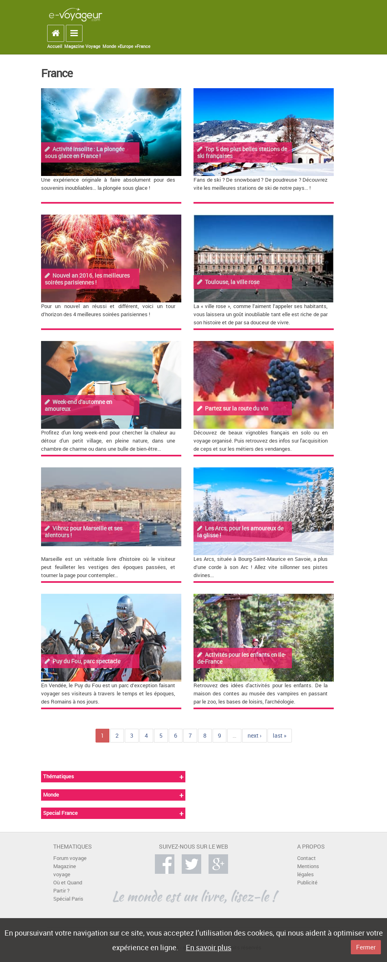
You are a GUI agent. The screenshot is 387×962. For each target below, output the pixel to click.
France (143, 46)
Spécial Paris (68, 898)
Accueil (54, 46)
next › (254, 735)
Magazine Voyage (82, 46)
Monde (51, 794)
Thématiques (58, 776)
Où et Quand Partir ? (67, 886)
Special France (60, 813)
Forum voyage (70, 858)
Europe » (128, 46)
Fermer (366, 947)
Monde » (111, 46)
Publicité (307, 882)
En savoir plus (208, 947)
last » (280, 735)
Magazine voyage (64, 870)
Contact (306, 858)
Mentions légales (308, 870)
